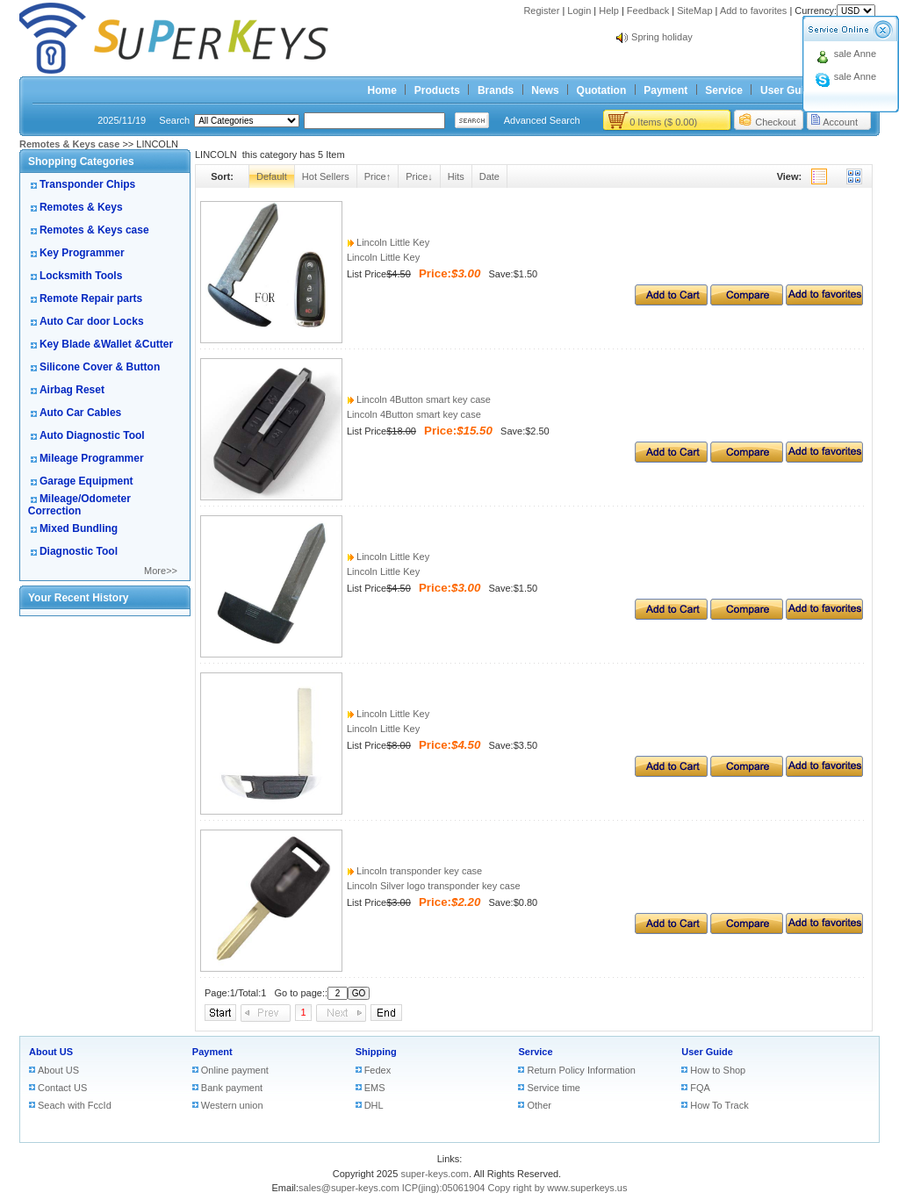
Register (541, 10)
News (544, 90)
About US (51, 1051)
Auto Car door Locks (92, 321)
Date (489, 176)
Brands (496, 90)
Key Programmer (82, 253)
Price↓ (419, 176)
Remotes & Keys (81, 207)
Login (579, 10)
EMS (374, 1087)
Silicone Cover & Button (100, 367)
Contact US (62, 1087)
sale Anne (855, 53)
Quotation (602, 90)
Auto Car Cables (80, 412)
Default (271, 176)
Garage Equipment (86, 481)
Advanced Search (542, 120)
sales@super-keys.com (348, 1187)
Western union (232, 1105)
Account (840, 122)
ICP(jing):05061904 (443, 1187)
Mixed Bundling (79, 528)
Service (724, 90)
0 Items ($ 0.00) (663, 122)
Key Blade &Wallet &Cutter (106, 344)
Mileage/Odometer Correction (79, 504)
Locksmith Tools (81, 275)
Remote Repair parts (91, 298)
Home (382, 90)
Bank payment (232, 1087)
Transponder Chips (87, 184)
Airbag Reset (72, 390)
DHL (374, 1105)
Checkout (775, 122)
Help (609, 10)
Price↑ (378, 176)
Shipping (376, 1051)
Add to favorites (753, 10)
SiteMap (694, 10)
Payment (665, 90)
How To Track (719, 1105)
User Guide (788, 90)
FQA (700, 1087)
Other (539, 1105)
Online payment (235, 1070)
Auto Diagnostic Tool (92, 435)
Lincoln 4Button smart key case (419, 399)
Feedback (648, 10)
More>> (160, 570)
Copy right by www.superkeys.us (558, 1187)
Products (437, 90)
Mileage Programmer (92, 458)
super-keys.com (434, 1173)
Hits (456, 176)
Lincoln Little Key (388, 242)
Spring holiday (662, 37)
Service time (553, 1087)
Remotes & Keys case (94, 230)
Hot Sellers (325, 176)
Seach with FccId (74, 1105)
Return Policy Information (581, 1070)
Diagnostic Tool (79, 551)
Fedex (378, 1070)
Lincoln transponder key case (414, 871)
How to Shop (717, 1070)
